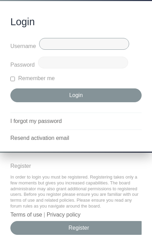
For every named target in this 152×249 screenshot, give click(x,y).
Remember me (32, 78)
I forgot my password (36, 121)
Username (23, 46)
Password (22, 65)
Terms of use (26, 215)
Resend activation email (39, 138)
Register (79, 228)
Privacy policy (64, 215)
